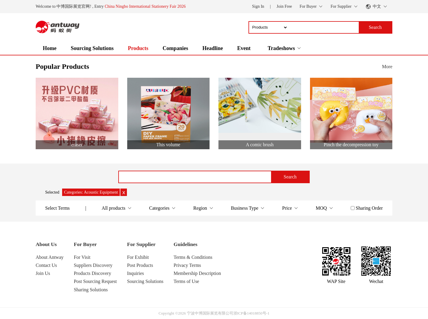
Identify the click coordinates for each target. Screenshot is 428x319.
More (387, 66)
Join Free (284, 6)
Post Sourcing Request (95, 281)
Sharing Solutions (91, 289)
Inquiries (135, 273)
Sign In (258, 6)
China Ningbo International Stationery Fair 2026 (145, 6)
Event (244, 48)
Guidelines (185, 244)
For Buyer (85, 244)
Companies (175, 48)
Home (49, 48)
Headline (212, 48)
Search (290, 176)
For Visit (82, 257)
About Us (46, 244)
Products (138, 48)
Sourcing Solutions (92, 48)
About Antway (50, 257)
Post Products (140, 265)
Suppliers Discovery (93, 265)
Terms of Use (186, 281)
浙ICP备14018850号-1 (251, 313)
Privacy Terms (187, 265)
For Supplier (141, 244)
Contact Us (46, 265)
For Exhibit (138, 257)
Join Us (43, 273)
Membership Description (197, 273)
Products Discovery (92, 273)
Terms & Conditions (193, 257)
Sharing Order (369, 208)
